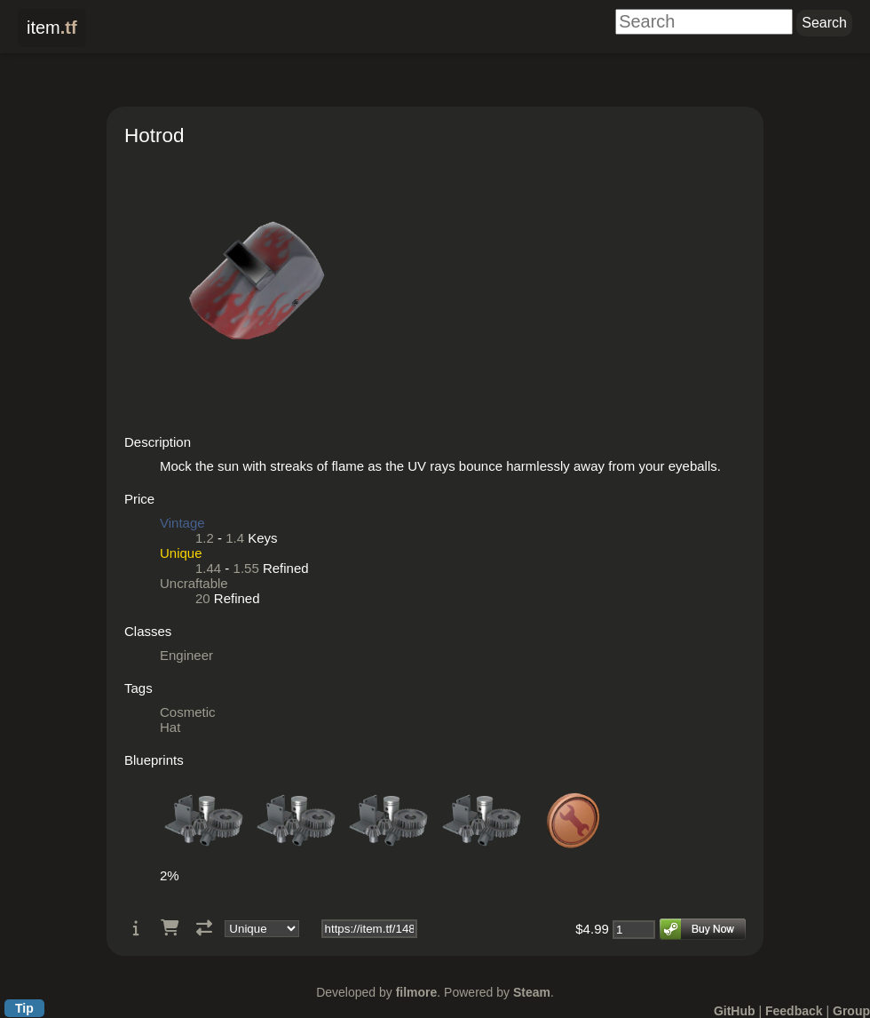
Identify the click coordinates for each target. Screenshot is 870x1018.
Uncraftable (194, 583)
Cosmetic (188, 712)
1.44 (208, 568)
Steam (531, 992)
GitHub (734, 1011)
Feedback (794, 1011)
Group (851, 1011)
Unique (181, 553)
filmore (417, 992)
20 (202, 598)
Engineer (186, 655)
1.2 (204, 537)
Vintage (182, 522)
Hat (170, 727)
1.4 (234, 537)
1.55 (246, 568)
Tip (24, 1008)
